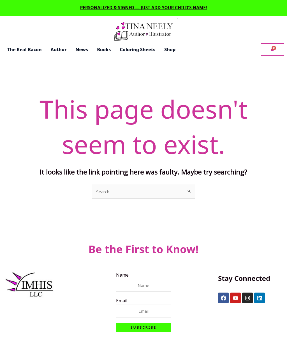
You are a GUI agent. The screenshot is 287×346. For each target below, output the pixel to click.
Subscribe (143, 327)
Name (121, 274)
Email (121, 300)
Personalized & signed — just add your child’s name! (143, 7)
